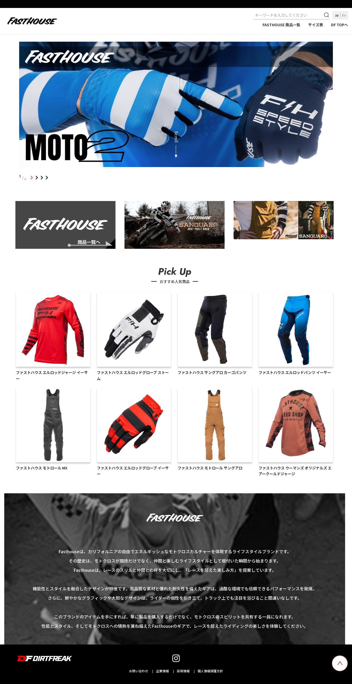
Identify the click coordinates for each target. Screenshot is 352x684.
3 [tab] (42, 178)
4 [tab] (47, 178)
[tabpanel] (176, 105)
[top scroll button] (340, 663)
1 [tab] (32, 178)
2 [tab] (37, 178)
